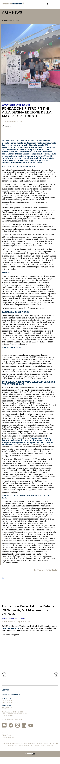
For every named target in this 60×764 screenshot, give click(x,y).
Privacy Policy (6, 733)
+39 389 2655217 (21, 712)
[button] (53, 4)
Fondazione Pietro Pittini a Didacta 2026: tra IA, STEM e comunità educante (28, 610)
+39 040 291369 (17, 710)
